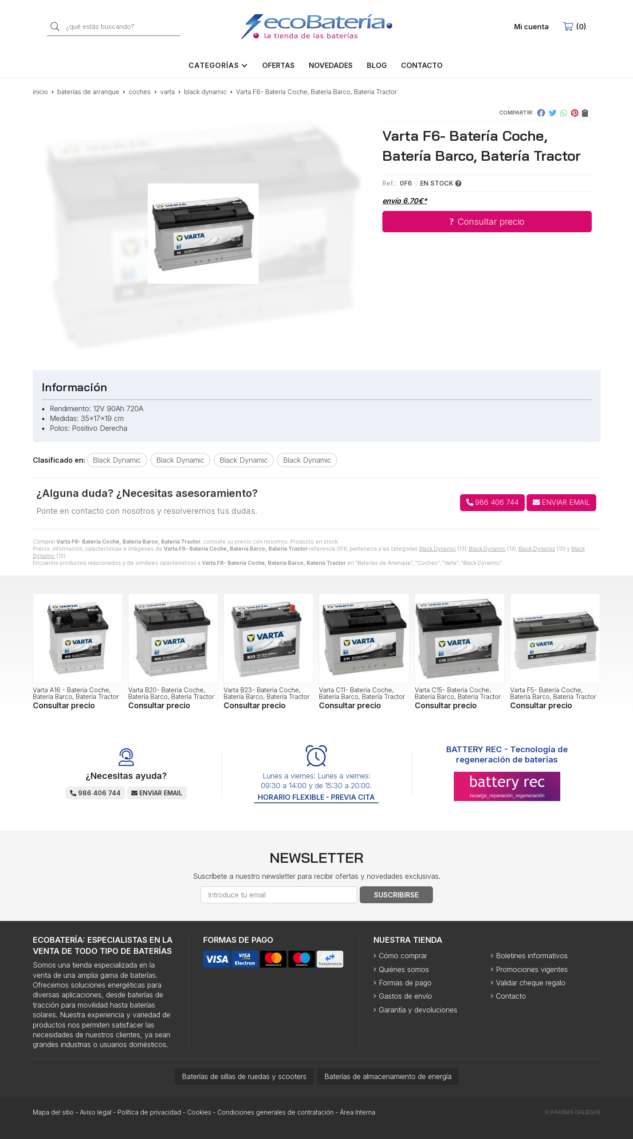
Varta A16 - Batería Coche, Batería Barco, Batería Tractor (76, 693)
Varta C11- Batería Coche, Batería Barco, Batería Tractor (362, 693)
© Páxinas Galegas (573, 1112)
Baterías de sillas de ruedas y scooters (244, 1076)
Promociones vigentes (532, 969)
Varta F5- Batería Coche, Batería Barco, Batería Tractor (553, 693)
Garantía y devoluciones (418, 1009)
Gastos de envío (405, 996)
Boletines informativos (532, 955)
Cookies (199, 1112)
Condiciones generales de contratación (275, 1112)
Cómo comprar (403, 955)
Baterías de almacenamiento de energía (388, 1076)
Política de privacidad (149, 1112)
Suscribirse (396, 894)
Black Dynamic (437, 548)
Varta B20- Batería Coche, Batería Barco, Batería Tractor (171, 693)
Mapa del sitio (53, 1112)
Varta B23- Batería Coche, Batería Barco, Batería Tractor (267, 693)
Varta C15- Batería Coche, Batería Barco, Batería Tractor (458, 693)
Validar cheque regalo (531, 982)
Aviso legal (95, 1112)
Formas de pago (405, 982)
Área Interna (357, 1112)
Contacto (511, 996)
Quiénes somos (404, 969)
